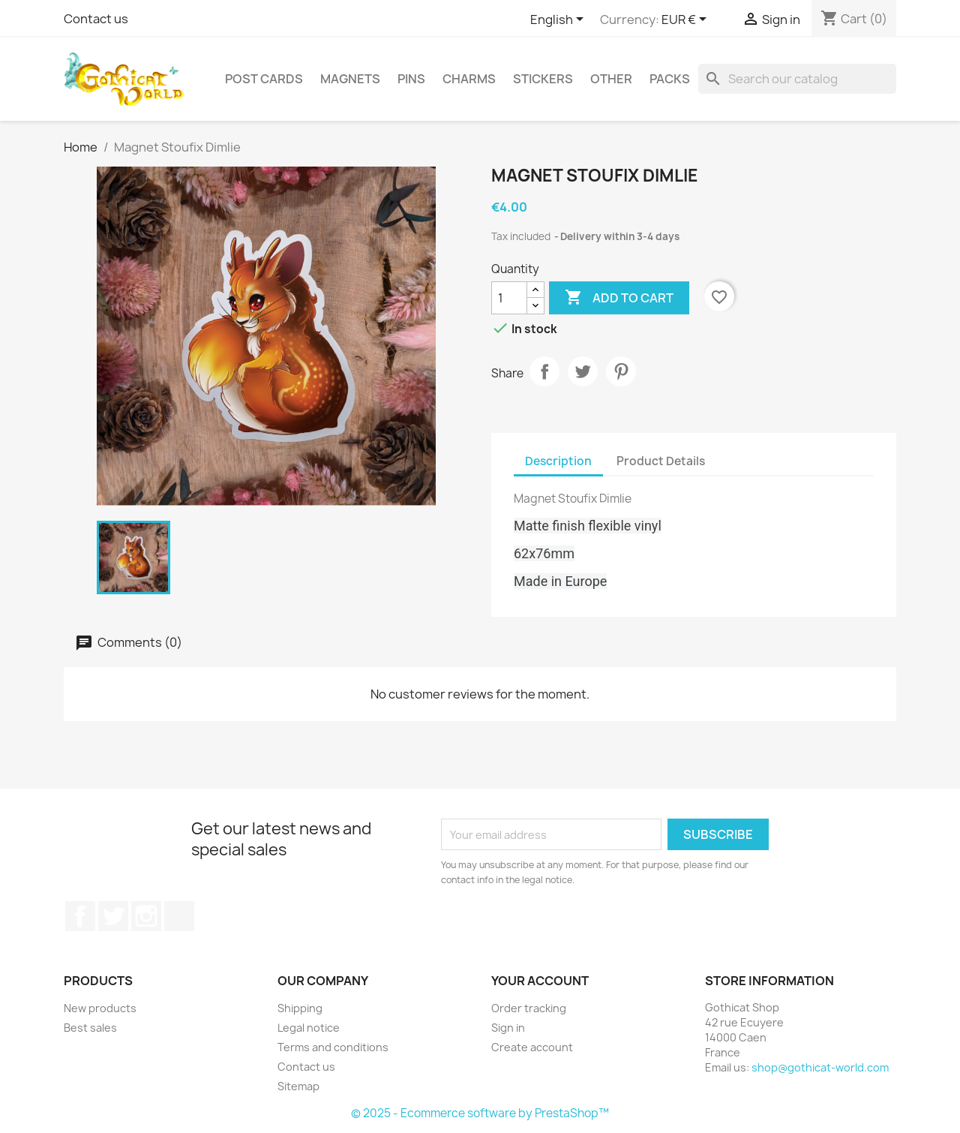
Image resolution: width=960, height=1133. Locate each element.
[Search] (797, 79)
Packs (670, 79)
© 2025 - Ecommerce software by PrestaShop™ (480, 1113)
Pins (411, 79)
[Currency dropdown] (687, 20)
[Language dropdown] (559, 20)
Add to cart (619, 298)
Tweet (583, 371)
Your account (540, 980)
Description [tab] (558, 461)
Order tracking (528, 1008)
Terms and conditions (333, 1047)
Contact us (96, 19)
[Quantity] (509, 297)
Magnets (350, 79)
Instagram (146, 916)
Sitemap (299, 1086)
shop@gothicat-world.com (820, 1067)
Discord (179, 916)
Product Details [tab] (660, 461)
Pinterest (621, 371)
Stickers (543, 79)
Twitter (113, 916)
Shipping (300, 1008)
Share (545, 371)
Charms (469, 79)
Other (611, 79)
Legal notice (309, 1027)
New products (100, 1008)
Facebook (80, 916)
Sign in (508, 1027)
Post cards (264, 79)
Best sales (90, 1027)
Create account (532, 1047)
